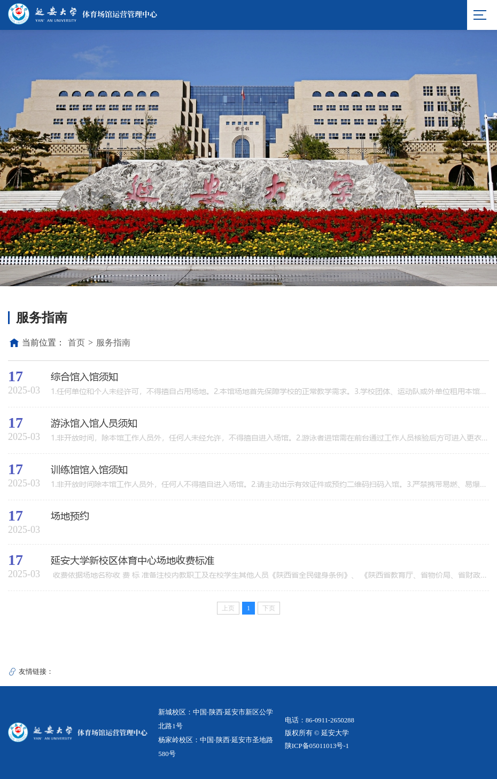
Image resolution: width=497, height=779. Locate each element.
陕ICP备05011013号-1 (317, 746)
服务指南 (113, 342)
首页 (76, 342)
